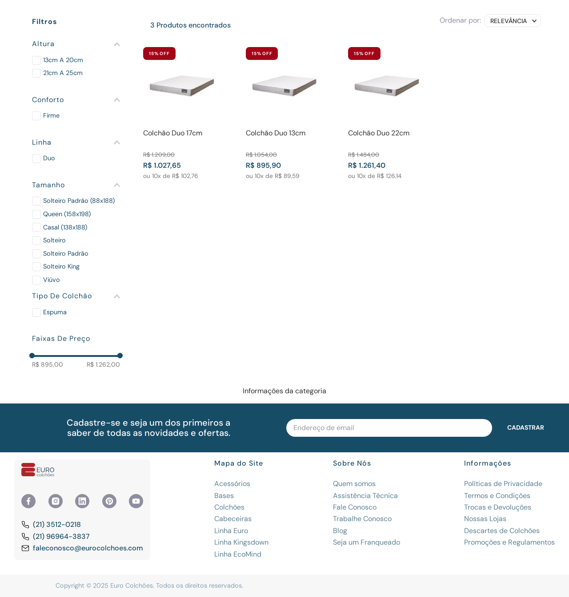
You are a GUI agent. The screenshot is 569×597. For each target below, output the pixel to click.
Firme (51, 115)
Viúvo (51, 280)
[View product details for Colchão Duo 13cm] (284, 113)
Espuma (55, 312)
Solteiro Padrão (65, 253)
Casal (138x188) (65, 227)
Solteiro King (61, 266)
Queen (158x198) (67, 214)
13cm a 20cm (63, 60)
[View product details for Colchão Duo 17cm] (182, 113)
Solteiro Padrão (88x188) (79, 201)
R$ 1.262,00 (103, 364)
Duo (49, 158)
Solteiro (54, 240)
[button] (76, 44)
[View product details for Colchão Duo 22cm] (387, 113)
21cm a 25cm (63, 73)
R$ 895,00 (47, 364)
